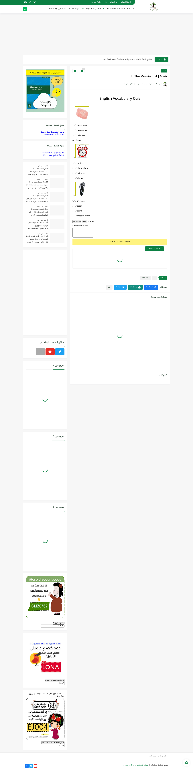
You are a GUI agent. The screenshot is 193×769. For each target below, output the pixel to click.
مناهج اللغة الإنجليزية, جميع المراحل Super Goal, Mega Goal (126, 59)
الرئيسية (130, 9)
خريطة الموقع (126, 2)
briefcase (79, 201)
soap (78, 141)
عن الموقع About (111, 2)
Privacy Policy (96, 2)
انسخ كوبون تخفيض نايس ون (53, 743)
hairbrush (80, 173)
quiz (164, 71)
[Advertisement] (96, 34)
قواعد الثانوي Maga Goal (54, 135)
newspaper (81, 131)
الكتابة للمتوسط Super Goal (52, 153)
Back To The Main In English (120, 242)
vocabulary (145, 278)
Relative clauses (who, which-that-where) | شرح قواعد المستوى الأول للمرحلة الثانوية (38, 212)
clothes (79, 163)
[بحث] (25, 9)
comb (78, 211)
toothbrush (80, 126)
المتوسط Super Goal (116, 9)
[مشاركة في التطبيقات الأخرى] (109, 287)
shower (79, 178)
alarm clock (81, 168)
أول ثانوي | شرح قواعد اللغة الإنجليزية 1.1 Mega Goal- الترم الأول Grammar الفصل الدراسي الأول (37, 240)
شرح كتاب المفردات (157, 756)
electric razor (82, 216)
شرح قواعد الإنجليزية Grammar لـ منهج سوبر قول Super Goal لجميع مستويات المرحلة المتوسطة (37, 199)
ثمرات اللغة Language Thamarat (135, 765)
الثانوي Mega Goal (93, 9)
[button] (151, 287)
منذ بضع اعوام (41, 166)
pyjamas (80, 136)
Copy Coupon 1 (58, 623)
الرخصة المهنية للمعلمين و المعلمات (64, 9)
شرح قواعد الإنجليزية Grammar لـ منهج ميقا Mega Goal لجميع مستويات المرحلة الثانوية (37, 172)
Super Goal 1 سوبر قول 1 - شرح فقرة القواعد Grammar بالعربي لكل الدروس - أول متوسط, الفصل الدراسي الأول (37, 185)
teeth (78, 206)
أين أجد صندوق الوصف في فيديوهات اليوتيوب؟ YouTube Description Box (37, 226)
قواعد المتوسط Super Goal (52, 132)
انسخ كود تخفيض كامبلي (54, 680)
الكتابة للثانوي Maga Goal (53, 155)
